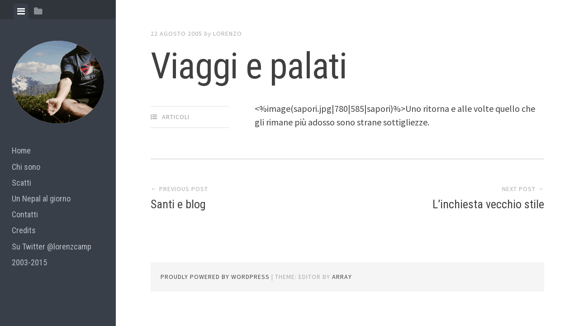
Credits (24, 230)
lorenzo (227, 33)
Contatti (25, 214)
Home (21, 150)
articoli (176, 117)
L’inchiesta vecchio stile (488, 204)
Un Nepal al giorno (41, 198)
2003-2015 (29, 262)
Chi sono (26, 167)
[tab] (21, 11)
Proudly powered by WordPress (215, 277)
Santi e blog (178, 204)
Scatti (21, 182)
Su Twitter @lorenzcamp (51, 246)
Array (342, 277)
